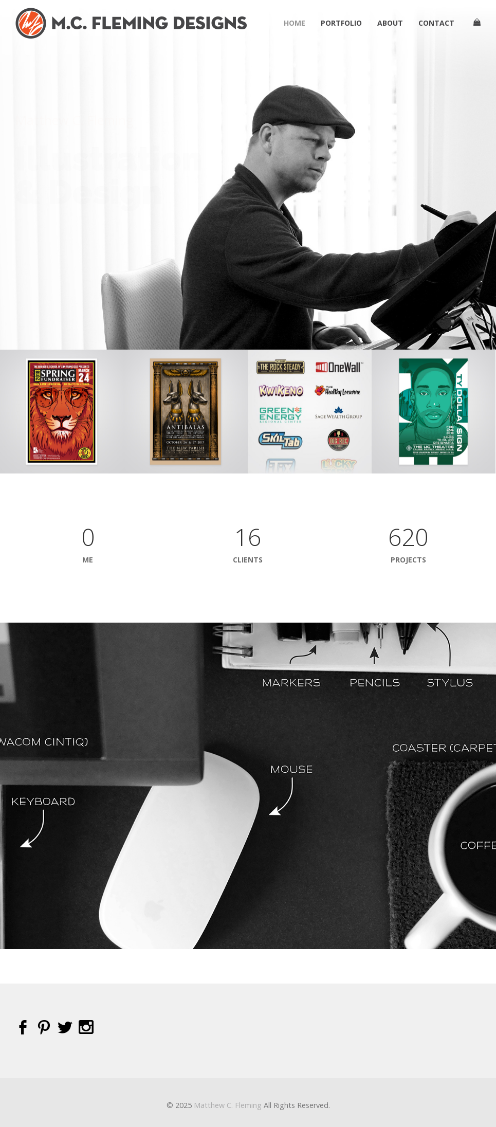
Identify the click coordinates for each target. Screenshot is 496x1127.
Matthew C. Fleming (228, 1105)
